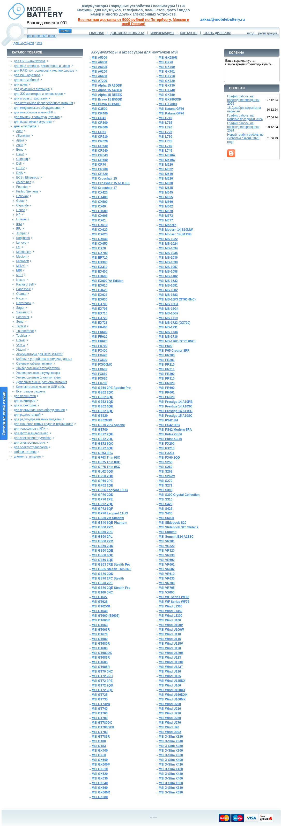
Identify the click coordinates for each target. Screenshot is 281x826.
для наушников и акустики (33, 121)
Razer (20, 298)
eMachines (23, 182)
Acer (19, 131)
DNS (19, 173)
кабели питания (25, 452)
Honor (20, 210)
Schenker (22, 317)
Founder (22, 187)
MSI (39, 43)
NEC (19, 275)
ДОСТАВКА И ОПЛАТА (127, 33)
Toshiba (21, 335)
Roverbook (23, 303)
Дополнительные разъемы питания (41, 382)
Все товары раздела (31, 391)
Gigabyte (22, 205)
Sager (20, 308)
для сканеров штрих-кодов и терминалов (43, 424)
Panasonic (23, 289)
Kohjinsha (23, 238)
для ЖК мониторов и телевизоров (38, 94)
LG (18, 247)
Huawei (21, 219)
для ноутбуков (23, 43)
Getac (20, 201)
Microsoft (22, 261)
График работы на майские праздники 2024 (245, 117)
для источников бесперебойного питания (43, 103)
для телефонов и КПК (29, 428)
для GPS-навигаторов (30, 61)
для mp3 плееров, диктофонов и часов (42, 66)
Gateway (22, 196)
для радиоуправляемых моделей (38, 419)
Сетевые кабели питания (34, 363)
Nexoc (20, 280)
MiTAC (21, 266)
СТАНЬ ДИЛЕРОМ (217, 33)
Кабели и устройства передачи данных (44, 359)
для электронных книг (30, 442)
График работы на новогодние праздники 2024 (243, 126)
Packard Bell (25, 284)
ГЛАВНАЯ (96, 33)
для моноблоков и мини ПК (33, 112)
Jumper (21, 233)
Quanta (21, 294)
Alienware (23, 135)
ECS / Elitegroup (27, 177)
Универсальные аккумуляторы (38, 373)
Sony (19, 321)
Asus (19, 145)
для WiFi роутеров (27, 75)
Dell (19, 163)
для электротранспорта (31, 447)
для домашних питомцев (32, 89)
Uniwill (20, 340)
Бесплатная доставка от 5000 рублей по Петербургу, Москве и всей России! (133, 22)
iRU (18, 228)
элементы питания (27, 456)
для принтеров (24, 401)
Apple (20, 140)
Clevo (20, 154)
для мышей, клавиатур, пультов (37, 117)
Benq (20, 149)
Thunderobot (25, 331)
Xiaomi (21, 349)
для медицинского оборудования (37, 108)
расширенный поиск (41, 36)
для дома (20, 84)
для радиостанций (27, 414)
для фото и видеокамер (31, 433)
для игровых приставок (30, 98)
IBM (19, 224)
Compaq (22, 159)
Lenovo (21, 242)
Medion (21, 256)
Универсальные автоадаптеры (38, 368)
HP (18, 215)
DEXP (20, 168)
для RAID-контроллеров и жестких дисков (44, 70)
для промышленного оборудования (39, 410)
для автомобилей (26, 80)
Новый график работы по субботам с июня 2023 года (245, 138)
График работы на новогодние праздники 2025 (243, 100)
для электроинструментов (32, 438)
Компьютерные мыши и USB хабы (40, 387)
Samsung (22, 312)
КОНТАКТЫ (188, 33)
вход (251, 33)
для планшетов (25, 396)
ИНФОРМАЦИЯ (162, 33)
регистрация (268, 33)
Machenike (23, 252)
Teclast (21, 326)
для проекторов (25, 405)
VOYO (20, 345)
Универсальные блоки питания (38, 377)
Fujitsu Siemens (27, 191)
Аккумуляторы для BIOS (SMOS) (39, 354)
